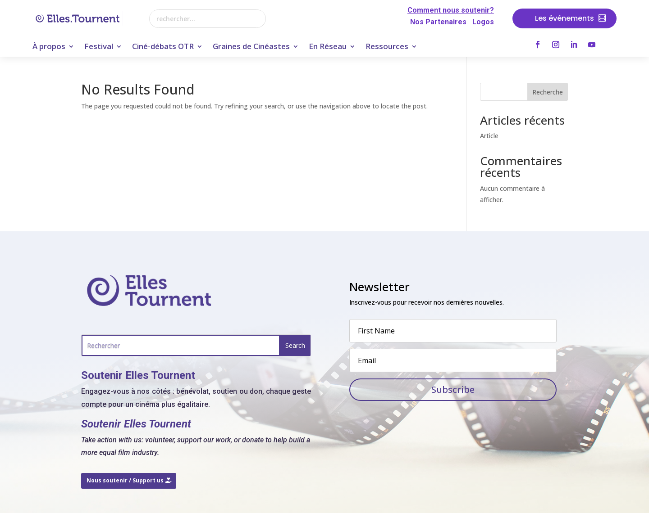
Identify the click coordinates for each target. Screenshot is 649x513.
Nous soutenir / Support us (125, 480)
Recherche (547, 92)
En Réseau (328, 47)
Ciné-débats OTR (163, 47)
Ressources (387, 47)
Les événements (564, 18)
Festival (98, 47)
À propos (48, 47)
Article (489, 135)
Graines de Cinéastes (251, 47)
